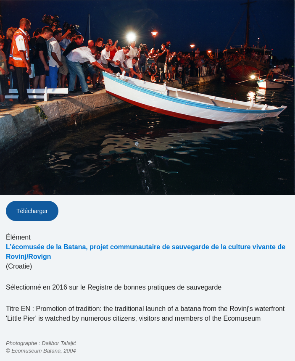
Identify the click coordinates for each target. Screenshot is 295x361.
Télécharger (32, 211)
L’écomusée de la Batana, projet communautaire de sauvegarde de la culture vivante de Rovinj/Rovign (145, 251)
